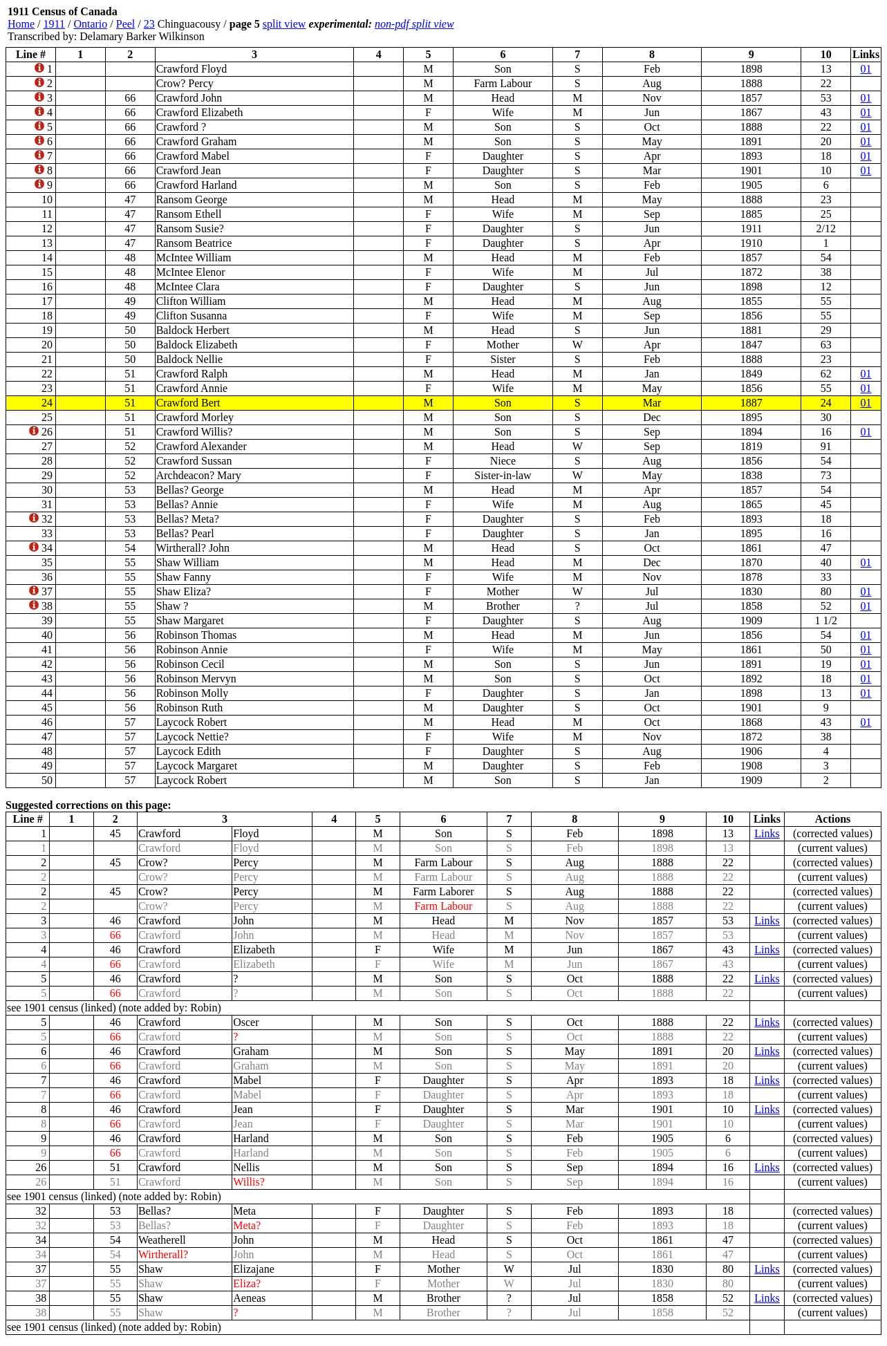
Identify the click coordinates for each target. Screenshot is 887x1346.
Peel (126, 24)
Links (766, 833)
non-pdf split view (414, 24)
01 (866, 69)
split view (284, 24)
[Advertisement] (798, 24)
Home (21, 24)
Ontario (90, 24)
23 (149, 24)
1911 (54, 24)
